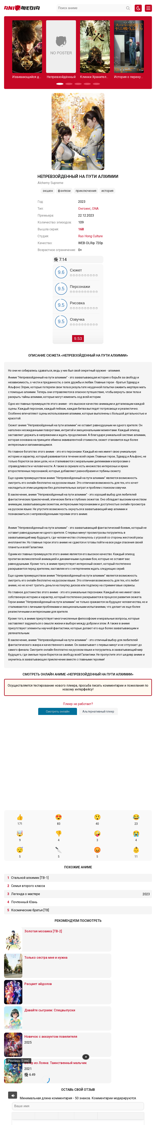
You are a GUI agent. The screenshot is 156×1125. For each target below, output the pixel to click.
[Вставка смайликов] (78, 1020)
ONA (95, 208)
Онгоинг (84, 208)
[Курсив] (23, 1020)
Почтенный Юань (24, 886)
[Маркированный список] (62, 1020)
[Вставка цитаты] (101, 1020)
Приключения (86, 191)
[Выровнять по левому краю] (39, 1020)
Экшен (48, 191)
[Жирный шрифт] (16, 1020)
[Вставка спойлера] (116, 1020)
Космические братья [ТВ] (30, 894)
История (107, 191)
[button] (59, 84)
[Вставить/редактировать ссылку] (85, 1020)
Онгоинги (62, 1102)
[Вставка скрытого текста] (123, 1020)
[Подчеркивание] (30, 1020)
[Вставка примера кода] (109, 1020)
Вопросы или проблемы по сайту (92, 1102)
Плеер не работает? (78, 704)
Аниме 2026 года (42, 1102)
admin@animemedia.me (56, 1115)
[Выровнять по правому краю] (53, 1020)
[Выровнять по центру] (46, 1020)
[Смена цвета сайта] (138, 8)
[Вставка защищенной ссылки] (92, 1020)
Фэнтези (64, 191)
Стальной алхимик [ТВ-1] (30, 861)
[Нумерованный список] (69, 1020)
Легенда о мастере (25, 877)
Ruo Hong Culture (90, 236)
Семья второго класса (28, 869)
